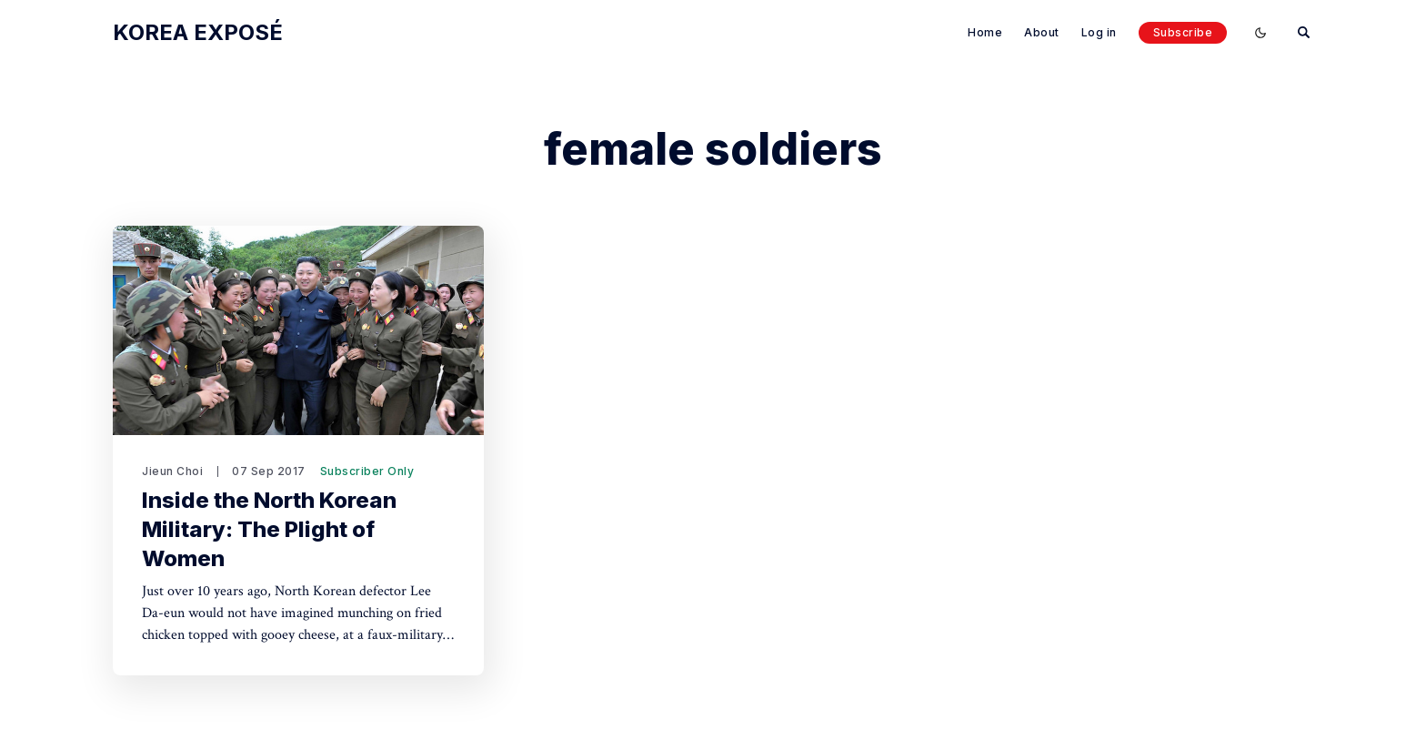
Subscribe (1183, 32)
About (1041, 32)
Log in (1099, 32)
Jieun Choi (172, 471)
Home (985, 32)
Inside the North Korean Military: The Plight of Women (269, 529)
